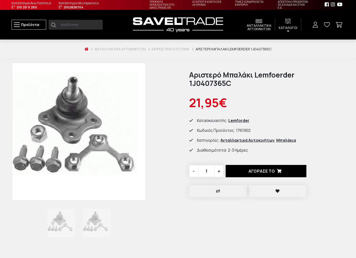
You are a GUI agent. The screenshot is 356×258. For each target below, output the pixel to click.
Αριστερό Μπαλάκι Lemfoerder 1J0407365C (234, 49)
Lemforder (238, 120)
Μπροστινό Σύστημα (170, 49)
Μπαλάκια (286, 140)
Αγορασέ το (266, 171)
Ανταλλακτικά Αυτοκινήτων (120, 49)
